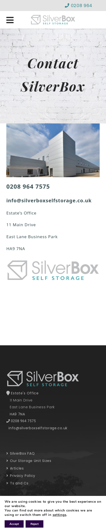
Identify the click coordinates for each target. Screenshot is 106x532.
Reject (34, 524)
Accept (14, 524)
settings (60, 515)
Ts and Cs (17, 483)
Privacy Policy (20, 475)
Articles (15, 468)
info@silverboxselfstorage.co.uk (38, 428)
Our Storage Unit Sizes (28, 460)
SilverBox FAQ (20, 453)
